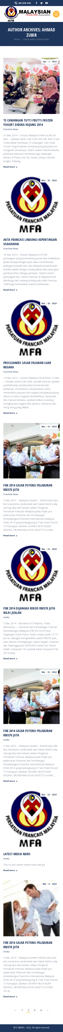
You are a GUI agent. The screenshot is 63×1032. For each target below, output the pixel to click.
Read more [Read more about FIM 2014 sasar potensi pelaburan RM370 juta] (10, 535)
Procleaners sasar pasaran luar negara (27, 364)
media (6, 617)
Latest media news (16, 854)
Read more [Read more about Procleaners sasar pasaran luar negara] (10, 413)
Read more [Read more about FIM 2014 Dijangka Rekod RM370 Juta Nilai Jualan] (10, 658)
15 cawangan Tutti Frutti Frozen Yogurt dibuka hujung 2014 (28, 122)
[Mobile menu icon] (56, 14)
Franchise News (10, 129)
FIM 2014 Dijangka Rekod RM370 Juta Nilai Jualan (29, 610)
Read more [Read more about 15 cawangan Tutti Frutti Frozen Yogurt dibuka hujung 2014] (10, 167)
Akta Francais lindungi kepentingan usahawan (30, 241)
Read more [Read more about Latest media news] (10, 870)
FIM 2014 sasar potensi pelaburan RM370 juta (27, 487)
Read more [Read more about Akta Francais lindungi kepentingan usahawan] (10, 290)
